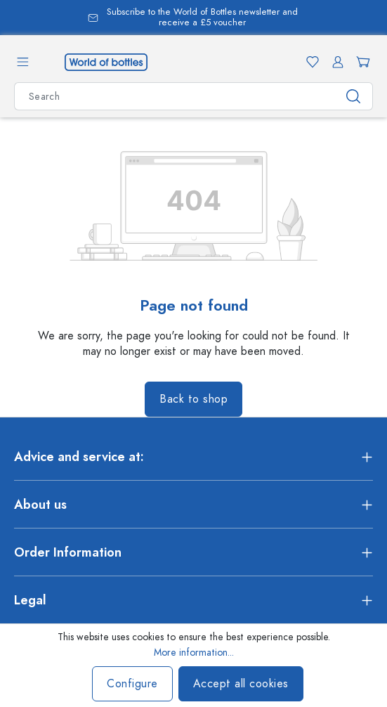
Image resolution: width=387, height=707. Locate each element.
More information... (194, 652)
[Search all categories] (174, 96)
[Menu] (22, 62)
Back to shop (193, 399)
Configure (132, 684)
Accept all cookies (241, 684)
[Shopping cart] (360, 62)
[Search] (353, 96)
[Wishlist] (309, 62)
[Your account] (335, 62)
